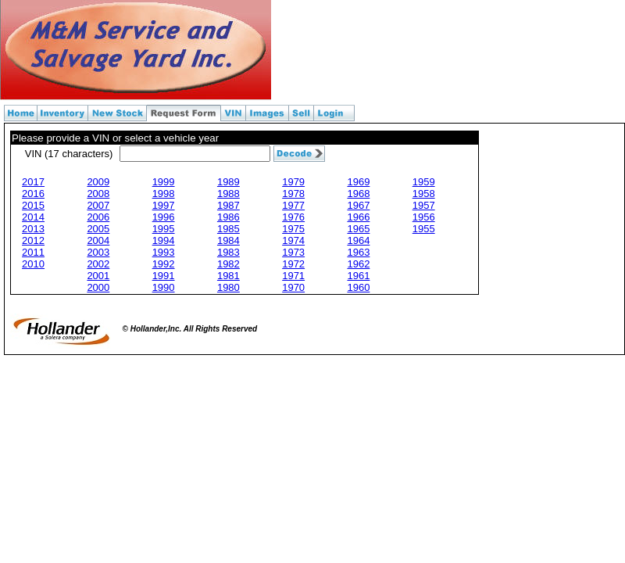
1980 (228, 287)
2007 (98, 205)
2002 (98, 264)
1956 (423, 217)
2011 (33, 252)
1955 (423, 229)
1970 (293, 287)
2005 (98, 229)
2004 (98, 240)
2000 (98, 287)
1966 (358, 217)
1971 (293, 276)
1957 (423, 205)
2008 (98, 193)
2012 (33, 240)
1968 (358, 193)
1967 (358, 205)
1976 (293, 217)
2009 (98, 182)
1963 (358, 252)
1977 (293, 205)
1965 (358, 229)
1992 (163, 264)
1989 (228, 182)
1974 (293, 240)
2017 (33, 182)
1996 (163, 217)
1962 (358, 264)
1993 (163, 252)
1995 (163, 229)
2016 (33, 193)
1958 (423, 193)
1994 (163, 240)
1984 (228, 240)
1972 (293, 264)
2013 (33, 229)
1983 (228, 252)
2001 (98, 276)
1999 (163, 182)
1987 (228, 205)
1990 (163, 287)
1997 (163, 205)
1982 (228, 264)
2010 (33, 264)
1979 (293, 182)
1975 (293, 229)
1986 (228, 217)
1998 (163, 193)
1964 (358, 240)
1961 (358, 276)
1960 (358, 287)
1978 (293, 193)
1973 (293, 252)
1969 (358, 182)
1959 (423, 182)
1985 (228, 229)
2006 (98, 217)
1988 (228, 193)
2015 (33, 205)
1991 (163, 276)
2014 (33, 217)
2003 (98, 252)
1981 (228, 276)
